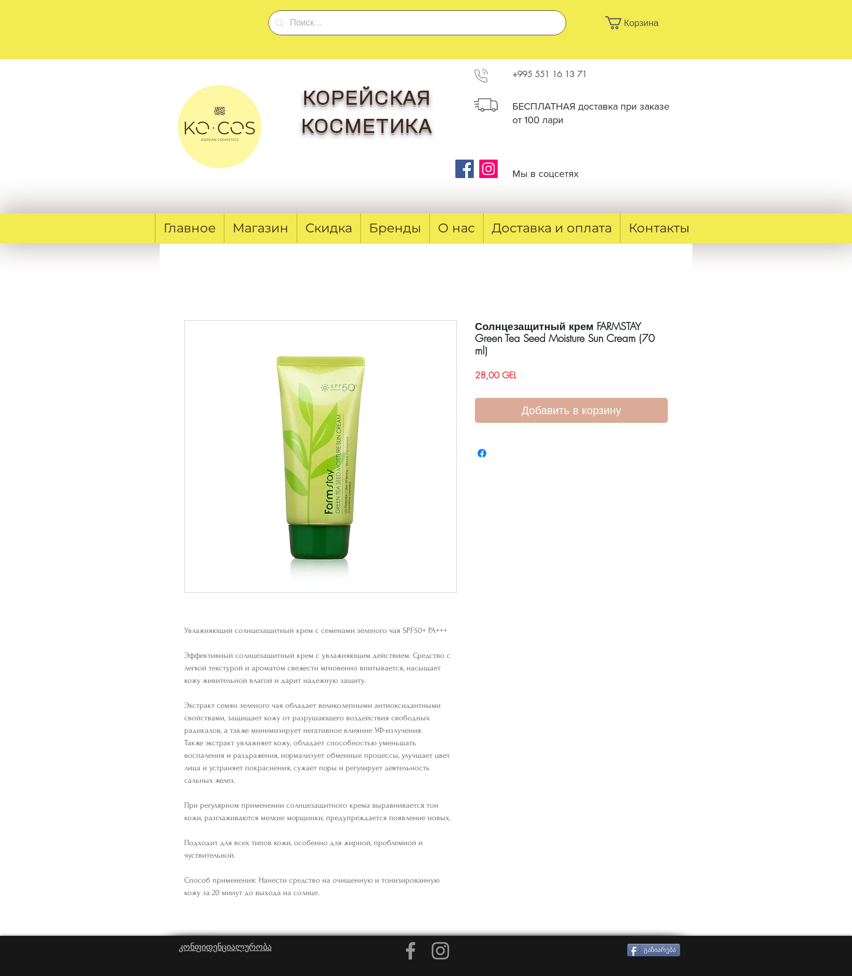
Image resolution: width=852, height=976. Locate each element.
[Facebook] (464, 169)
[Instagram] (488, 169)
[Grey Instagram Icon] (440, 950)
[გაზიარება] (653, 949)
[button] (638, 22)
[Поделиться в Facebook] (481, 453)
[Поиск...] (416, 23)
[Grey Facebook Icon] (410, 950)
